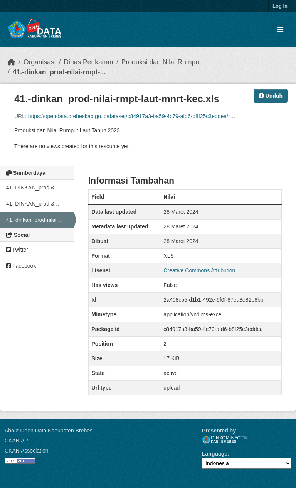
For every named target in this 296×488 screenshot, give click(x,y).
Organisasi (40, 62)
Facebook (21, 266)
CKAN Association (27, 450)
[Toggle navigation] (280, 29)
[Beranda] (11, 62)
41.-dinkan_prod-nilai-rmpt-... (59, 72)
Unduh (271, 96)
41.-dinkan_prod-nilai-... (34, 220)
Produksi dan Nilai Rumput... (164, 62)
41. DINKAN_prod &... (32, 187)
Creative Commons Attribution (199, 270)
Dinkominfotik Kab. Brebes (225, 440)
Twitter (17, 250)
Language (214, 454)
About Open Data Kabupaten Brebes (48, 430)
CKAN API (17, 440)
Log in (280, 6)
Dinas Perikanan (88, 62)
